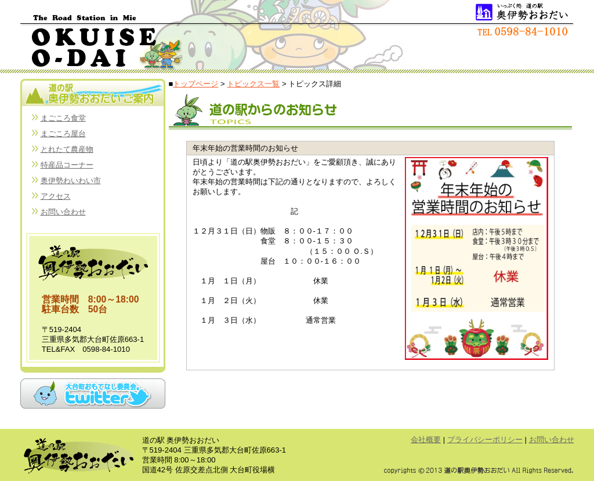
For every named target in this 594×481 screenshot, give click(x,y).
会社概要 (426, 439)
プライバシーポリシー (485, 439)
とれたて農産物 (67, 149)
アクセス (56, 196)
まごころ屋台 (63, 133)
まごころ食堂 (63, 118)
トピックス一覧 (253, 83)
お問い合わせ (63, 211)
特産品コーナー (67, 165)
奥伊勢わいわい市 (71, 180)
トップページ (195, 83)
